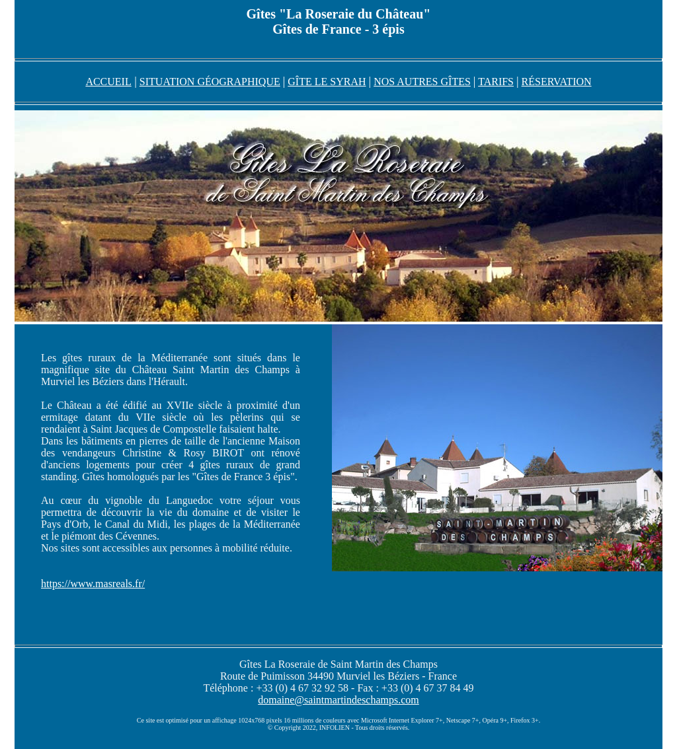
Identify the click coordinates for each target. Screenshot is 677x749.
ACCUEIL (108, 81)
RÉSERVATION (557, 81)
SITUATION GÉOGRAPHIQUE (209, 81)
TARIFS (496, 81)
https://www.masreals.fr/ (93, 583)
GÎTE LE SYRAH (327, 81)
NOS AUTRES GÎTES (422, 81)
